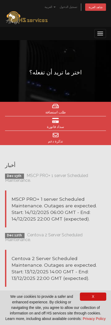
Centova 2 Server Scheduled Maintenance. (44, 237)
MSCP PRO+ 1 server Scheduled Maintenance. (46, 178)
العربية (50, 7)
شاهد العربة (96, 7)
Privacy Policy (94, 319)
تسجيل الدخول (68, 7)
